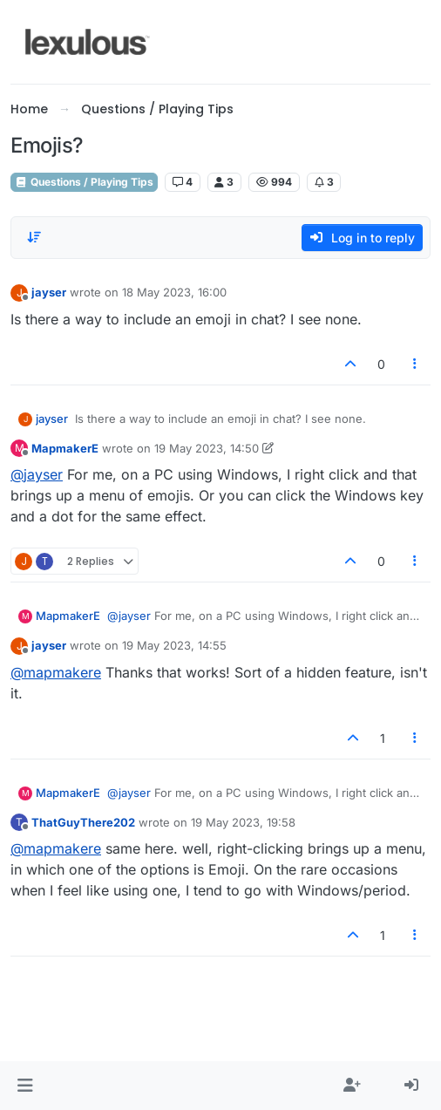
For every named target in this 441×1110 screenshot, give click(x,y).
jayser (48, 292)
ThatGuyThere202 (83, 822)
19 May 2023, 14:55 (174, 645)
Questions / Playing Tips (84, 181)
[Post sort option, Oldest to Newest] (34, 237)
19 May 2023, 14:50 (206, 448)
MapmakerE (64, 448)
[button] (25, 1085)
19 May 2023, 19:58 (243, 822)
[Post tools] (415, 364)
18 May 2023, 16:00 (174, 292)
